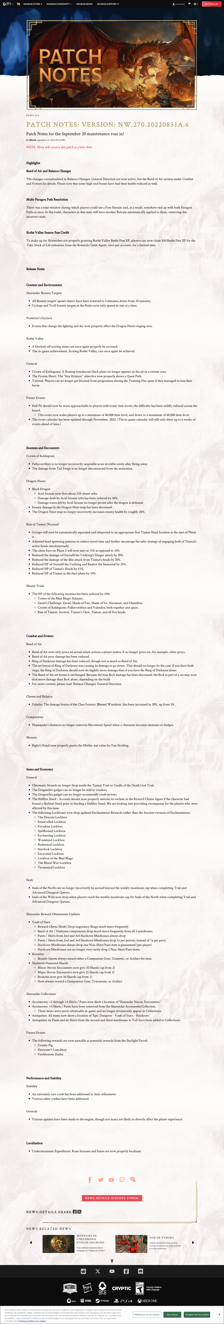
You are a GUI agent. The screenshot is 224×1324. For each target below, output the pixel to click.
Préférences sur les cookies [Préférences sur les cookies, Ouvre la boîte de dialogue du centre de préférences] (146, 1317)
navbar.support (108, 4)
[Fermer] (219, 1317)
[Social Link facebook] (126, 1271)
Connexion (179, 4)
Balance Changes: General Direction (91, 179)
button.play (211, 4)
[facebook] (75, 1212)
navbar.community (59, 4)
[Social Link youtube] (112, 1271)
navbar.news (84, 4)
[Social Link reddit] (83, 1271)
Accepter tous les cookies (197, 1317)
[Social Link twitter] (97, 1271)
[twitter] (79, 1212)
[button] (8, 4)
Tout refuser (172, 1317)
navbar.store (32, 4)
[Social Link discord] (140, 1271)
